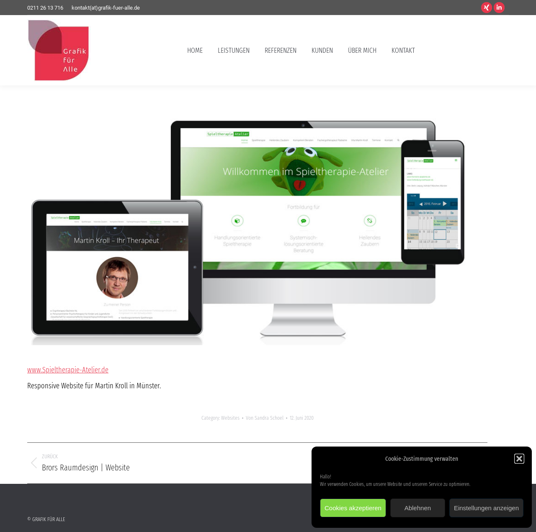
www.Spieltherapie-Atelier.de (67, 369)
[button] (519, 459)
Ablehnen (418, 507)
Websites (230, 418)
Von (264, 418)
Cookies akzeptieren (353, 507)
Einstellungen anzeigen (486, 507)
